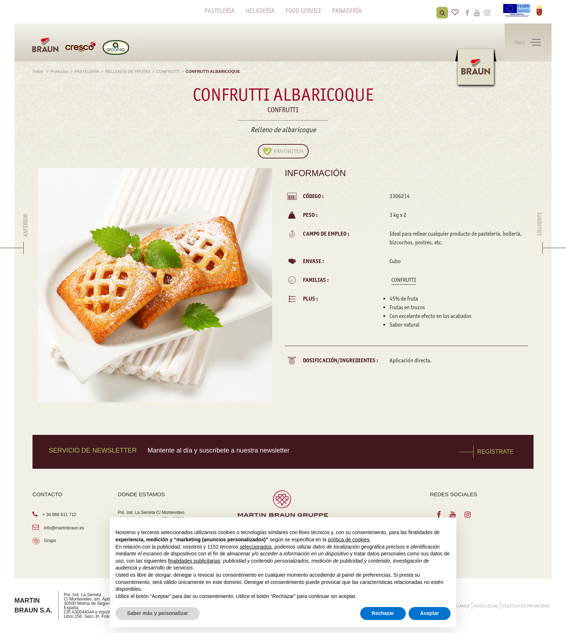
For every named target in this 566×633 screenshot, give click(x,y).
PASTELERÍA (219, 11)
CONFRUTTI (168, 71)
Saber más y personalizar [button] (157, 613)
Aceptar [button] (429, 613)
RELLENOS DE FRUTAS (127, 71)
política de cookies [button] (348, 539)
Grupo (50, 540)
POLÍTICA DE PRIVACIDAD (526, 606)
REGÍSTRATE (495, 452)
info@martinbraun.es (64, 528)
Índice (38, 71)
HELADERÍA (260, 11)
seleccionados (256, 547)
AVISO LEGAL (486, 606)
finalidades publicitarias (194, 561)
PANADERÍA (347, 11)
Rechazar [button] (383, 613)
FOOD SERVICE (303, 11)
